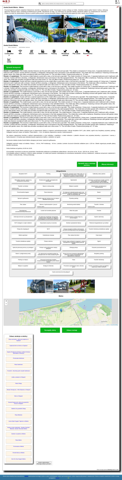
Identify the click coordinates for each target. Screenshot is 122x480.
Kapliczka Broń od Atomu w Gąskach (18, 345)
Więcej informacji (107, 164)
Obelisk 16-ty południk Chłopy (18, 408)
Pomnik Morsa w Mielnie (18, 452)
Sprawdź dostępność (13, 67)
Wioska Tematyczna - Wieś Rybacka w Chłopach (18, 389)
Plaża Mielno (18, 440)
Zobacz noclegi (72, 330)
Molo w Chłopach (18, 396)
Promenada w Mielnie (18, 446)
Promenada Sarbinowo (18, 358)
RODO (57, 478)
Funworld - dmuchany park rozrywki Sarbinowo (18, 370)
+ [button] (6, 301)
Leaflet (107, 324)
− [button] (6, 304)
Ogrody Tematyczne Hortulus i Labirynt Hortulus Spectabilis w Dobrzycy (18, 352)
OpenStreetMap (114, 324)
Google (26, 476)
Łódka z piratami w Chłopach (18, 377)
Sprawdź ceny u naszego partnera (86, 164)
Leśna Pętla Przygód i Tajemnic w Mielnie (19, 421)
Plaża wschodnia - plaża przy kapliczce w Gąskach (18, 340)
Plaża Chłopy (18, 383)
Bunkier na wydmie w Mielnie (19, 433)
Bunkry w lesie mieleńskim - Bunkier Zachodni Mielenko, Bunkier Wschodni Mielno (19, 428)
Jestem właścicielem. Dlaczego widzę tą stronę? (44, 463)
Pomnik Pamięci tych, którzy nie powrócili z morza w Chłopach (18, 403)
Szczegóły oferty (50, 330)
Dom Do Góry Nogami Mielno (18, 459)
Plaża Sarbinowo (18, 364)
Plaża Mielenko (18, 415)
